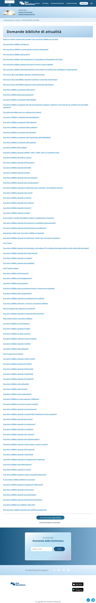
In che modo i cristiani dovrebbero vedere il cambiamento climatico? (28, 218)
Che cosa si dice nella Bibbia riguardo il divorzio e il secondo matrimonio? (30, 80)
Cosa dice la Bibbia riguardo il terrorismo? (18, 490)
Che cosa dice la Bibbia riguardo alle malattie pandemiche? (25, 510)
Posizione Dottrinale (57, 3)
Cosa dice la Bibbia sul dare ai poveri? (17, 334)
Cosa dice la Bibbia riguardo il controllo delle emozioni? (23, 314)
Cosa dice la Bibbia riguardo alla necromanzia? (20, 178)
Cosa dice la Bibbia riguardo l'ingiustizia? (18, 374)
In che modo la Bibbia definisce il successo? (19, 480)
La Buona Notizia (71, 3)
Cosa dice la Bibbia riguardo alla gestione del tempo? (22, 500)
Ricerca (37, 3)
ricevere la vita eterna (25, 12)
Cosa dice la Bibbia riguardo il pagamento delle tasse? (23, 485)
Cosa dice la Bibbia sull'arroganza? (15, 273)
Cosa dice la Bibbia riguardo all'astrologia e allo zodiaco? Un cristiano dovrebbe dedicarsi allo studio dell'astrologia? (46, 248)
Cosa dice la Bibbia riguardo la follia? (16, 329)
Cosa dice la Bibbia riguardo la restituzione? (19, 424)
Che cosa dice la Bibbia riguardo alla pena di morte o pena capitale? (28, 64)
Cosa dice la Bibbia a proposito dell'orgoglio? (19, 100)
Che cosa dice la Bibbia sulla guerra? (16, 54)
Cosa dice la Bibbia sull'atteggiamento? (17, 278)
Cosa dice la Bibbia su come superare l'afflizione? (21, 399)
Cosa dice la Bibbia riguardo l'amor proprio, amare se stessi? (25, 444)
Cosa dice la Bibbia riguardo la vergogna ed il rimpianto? (24, 459)
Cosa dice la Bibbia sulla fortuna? (15, 389)
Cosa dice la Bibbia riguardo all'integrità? (18, 379)
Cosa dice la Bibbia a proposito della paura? (19, 90)
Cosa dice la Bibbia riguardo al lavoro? (17, 208)
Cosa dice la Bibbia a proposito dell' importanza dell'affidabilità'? (27, 137)
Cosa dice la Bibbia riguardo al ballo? (16, 213)
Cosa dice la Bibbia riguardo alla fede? (17, 168)
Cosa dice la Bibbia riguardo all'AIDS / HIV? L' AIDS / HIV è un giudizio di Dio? (31, 153)
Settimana (84, 3)
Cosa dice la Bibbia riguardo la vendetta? (18, 429)
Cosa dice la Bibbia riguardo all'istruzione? (18, 163)
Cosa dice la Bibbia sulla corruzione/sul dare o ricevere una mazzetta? (29, 288)
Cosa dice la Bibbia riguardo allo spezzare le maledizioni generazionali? (29, 223)
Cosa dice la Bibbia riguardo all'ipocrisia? (18, 369)
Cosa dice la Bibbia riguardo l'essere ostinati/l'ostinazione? (25, 475)
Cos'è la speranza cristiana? (13, 354)
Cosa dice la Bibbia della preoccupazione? (18, 95)
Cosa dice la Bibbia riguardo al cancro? (17, 158)
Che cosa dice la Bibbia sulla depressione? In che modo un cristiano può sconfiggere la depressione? (40, 70)
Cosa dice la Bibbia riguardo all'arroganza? (18, 449)
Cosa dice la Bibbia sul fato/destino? (16, 324)
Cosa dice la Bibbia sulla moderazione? (17, 394)
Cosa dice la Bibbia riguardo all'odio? (16, 173)
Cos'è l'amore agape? (11, 268)
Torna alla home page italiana (50, 518)
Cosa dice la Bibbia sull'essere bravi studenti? (20, 339)
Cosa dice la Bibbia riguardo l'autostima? (18, 454)
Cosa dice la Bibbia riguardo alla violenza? (18, 203)
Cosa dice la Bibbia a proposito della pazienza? (20, 127)
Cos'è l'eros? (7, 243)
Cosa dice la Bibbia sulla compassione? (17, 293)
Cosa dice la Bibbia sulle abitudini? (16, 349)
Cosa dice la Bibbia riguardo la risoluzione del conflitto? (23, 298)
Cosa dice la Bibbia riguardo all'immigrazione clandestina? (24, 228)
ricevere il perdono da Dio (26, 14)
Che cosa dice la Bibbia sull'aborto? (16, 44)
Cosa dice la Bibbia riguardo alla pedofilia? (18, 263)
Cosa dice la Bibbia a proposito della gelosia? (19, 142)
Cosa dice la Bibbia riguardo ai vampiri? (17, 258)
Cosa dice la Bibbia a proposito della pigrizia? (19, 122)
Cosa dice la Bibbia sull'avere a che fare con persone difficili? (25, 303)
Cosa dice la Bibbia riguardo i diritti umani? (19, 359)
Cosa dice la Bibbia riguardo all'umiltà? (17, 364)
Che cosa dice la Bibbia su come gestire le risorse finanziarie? (25, 49)
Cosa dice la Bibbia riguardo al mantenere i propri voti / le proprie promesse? (31, 238)
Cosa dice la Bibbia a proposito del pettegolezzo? (21, 117)
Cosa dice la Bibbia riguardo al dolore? (17, 198)
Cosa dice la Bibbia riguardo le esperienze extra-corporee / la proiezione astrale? (33, 188)
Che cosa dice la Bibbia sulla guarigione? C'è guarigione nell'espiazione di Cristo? (33, 59)
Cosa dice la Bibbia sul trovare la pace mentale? (20, 404)
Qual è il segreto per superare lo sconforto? (19, 309)
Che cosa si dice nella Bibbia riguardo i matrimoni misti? (24, 75)
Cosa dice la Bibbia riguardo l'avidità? (17, 344)
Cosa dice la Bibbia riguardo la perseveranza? (20, 409)
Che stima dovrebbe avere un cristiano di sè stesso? (22, 112)
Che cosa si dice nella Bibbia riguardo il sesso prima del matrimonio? (28, 85)
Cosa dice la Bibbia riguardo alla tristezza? (18, 434)
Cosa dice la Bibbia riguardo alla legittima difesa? (21, 439)
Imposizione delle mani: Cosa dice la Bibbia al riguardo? (23, 233)
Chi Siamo (45, 3)
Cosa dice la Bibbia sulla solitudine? (16, 384)
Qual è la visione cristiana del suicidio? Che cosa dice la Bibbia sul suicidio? (30, 39)
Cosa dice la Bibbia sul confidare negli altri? (19, 505)
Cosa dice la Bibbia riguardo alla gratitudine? (19, 495)
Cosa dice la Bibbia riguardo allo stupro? (18, 419)
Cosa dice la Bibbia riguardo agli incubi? (18, 193)
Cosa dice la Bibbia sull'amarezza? (15, 283)
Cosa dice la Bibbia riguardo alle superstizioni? (20, 253)
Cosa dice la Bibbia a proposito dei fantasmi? (19, 132)
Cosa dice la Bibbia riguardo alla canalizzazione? (21, 183)
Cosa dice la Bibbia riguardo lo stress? (17, 470)
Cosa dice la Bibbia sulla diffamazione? (17, 465)
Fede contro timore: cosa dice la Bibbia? (17, 319)
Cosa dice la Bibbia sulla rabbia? (15, 148)
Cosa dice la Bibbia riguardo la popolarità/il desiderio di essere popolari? (30, 414)
